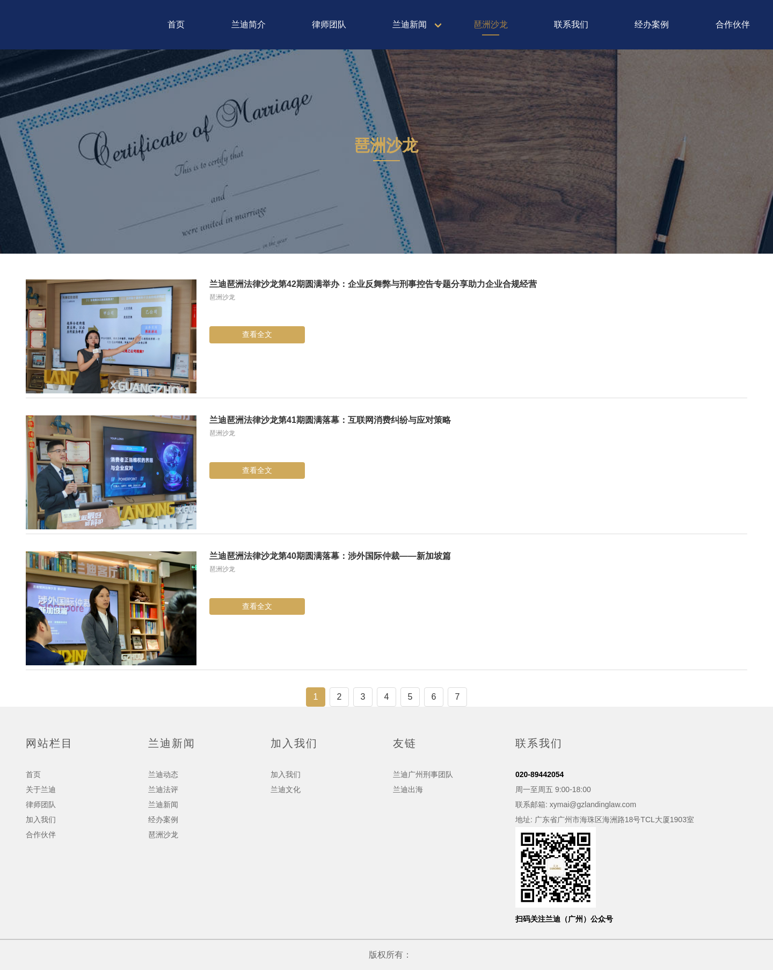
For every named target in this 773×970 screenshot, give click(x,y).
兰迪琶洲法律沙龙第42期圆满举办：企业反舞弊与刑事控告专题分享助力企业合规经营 (373, 284)
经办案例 (652, 24)
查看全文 (257, 334)
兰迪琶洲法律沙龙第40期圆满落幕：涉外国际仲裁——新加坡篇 (330, 556)
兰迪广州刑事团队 (423, 774)
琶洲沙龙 (490, 24)
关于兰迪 (41, 789)
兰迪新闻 (409, 24)
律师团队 (329, 24)
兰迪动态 (163, 774)
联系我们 (571, 24)
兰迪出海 (408, 789)
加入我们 (41, 819)
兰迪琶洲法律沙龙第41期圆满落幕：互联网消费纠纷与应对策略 (330, 420)
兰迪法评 (163, 789)
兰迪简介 (248, 24)
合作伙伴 (733, 24)
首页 (176, 24)
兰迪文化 (286, 789)
